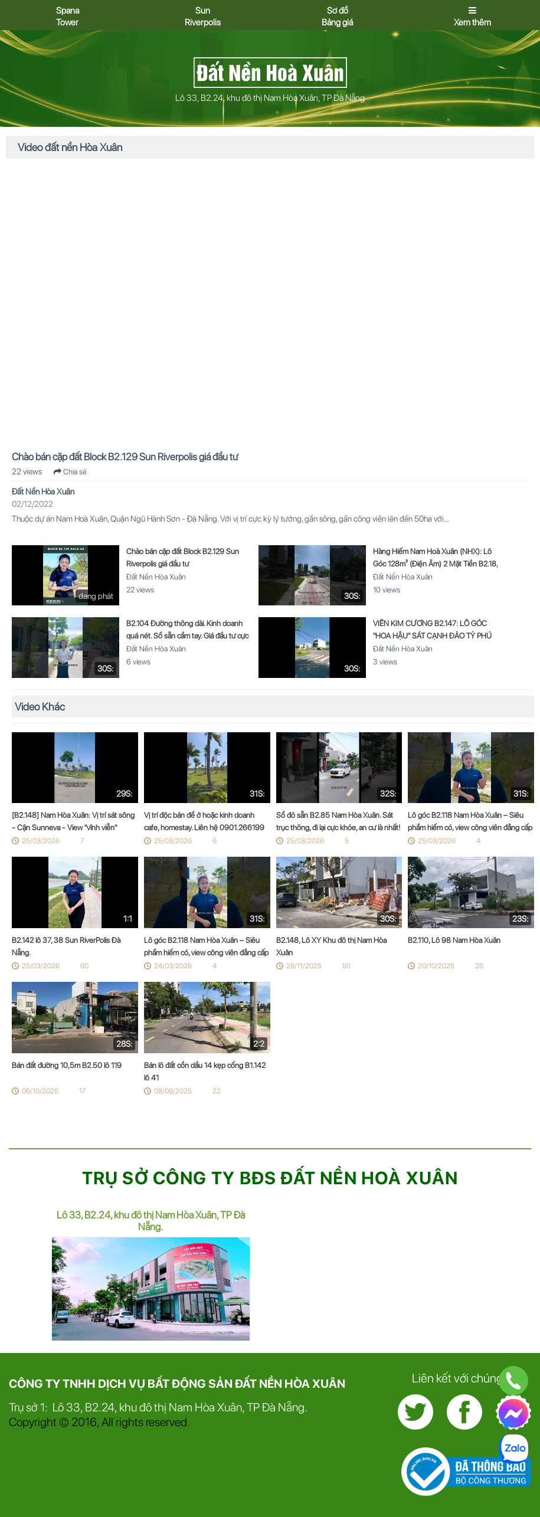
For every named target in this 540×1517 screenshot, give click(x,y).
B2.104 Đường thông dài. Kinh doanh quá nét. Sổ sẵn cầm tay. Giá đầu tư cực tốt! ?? (187, 636)
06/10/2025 (40, 1091)
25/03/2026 (41, 841)
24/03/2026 (173, 966)
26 (479, 966)
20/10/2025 (436, 966)
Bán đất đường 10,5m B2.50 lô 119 (67, 1065)
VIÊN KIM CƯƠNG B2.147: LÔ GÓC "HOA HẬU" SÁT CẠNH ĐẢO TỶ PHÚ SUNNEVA (432, 636)
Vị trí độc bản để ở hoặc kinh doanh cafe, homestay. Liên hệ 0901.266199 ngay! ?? (204, 827)
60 (84, 966)
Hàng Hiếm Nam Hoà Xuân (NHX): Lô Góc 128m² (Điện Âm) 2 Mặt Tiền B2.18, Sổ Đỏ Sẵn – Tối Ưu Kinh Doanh (435, 564)
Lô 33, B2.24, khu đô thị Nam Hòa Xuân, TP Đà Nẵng (270, 98)
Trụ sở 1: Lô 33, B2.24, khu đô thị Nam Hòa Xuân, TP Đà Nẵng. (158, 1407)
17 (82, 1091)
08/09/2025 (173, 1091)
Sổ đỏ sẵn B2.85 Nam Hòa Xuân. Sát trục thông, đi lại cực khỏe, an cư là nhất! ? (338, 827)
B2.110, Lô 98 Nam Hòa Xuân (454, 940)
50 (346, 966)
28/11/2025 (304, 966)
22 (216, 1091)
